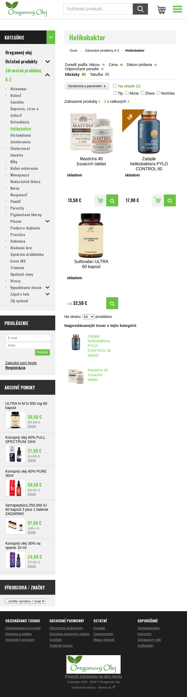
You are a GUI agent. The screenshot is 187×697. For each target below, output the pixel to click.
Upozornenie (103, 634)
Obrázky (72, 74)
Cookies (55, 640)
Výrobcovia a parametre (87, 86)
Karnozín (144, 634)
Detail (32, 426)
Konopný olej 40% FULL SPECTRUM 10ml (25, 439)
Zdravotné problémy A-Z (102, 50)
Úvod (73, 50)
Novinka (168, 93)
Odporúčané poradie (82, 69)
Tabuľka (96, 74)
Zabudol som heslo (21, 363)
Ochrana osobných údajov (69, 634)
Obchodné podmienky (66, 628)
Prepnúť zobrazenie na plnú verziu (93, 676)
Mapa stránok (104, 640)
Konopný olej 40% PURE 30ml (26, 473)
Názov (94, 65)
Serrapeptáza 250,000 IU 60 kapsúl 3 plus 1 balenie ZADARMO (26, 509)
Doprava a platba (18, 634)
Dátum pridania (139, 65)
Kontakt (99, 628)
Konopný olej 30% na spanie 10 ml (22, 545)
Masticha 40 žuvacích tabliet (98, 375)
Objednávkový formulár (23, 628)
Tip (120, 93)
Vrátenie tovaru (61, 645)
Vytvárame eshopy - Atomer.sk (94, 687)
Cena (113, 65)
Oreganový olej (149, 640)
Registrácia (15, 368)
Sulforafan (145, 645)
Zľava (149, 93)
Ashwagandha (148, 628)
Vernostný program (20, 640)
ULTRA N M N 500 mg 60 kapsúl (26, 405)
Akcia (133, 93)
